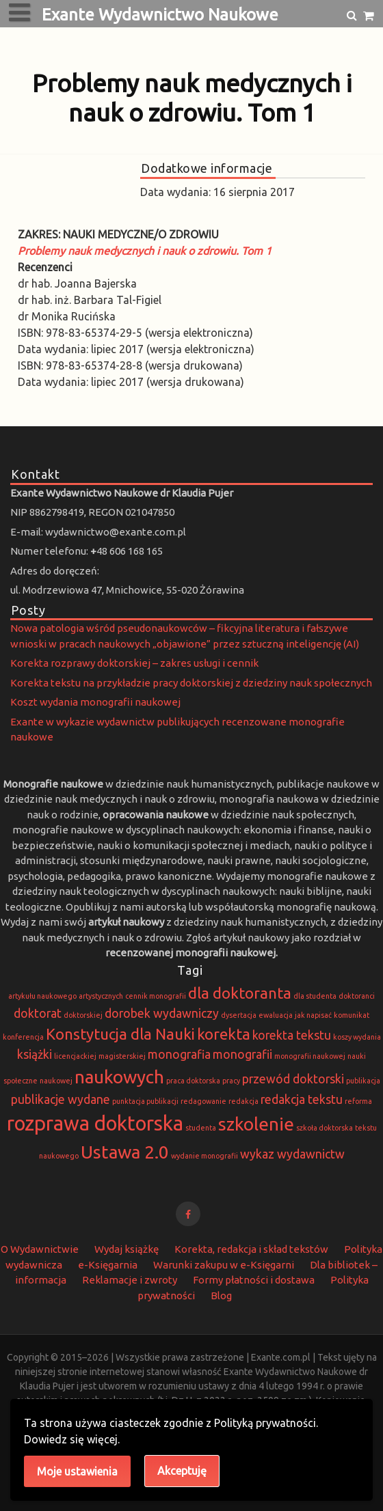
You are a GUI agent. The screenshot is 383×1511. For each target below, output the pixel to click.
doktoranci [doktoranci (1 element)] (357, 996)
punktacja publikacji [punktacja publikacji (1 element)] (145, 1101)
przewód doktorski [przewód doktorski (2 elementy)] (293, 1078)
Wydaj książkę (126, 1249)
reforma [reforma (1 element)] (358, 1101)
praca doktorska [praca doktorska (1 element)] (193, 1081)
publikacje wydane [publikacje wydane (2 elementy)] (60, 1099)
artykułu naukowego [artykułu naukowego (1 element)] (42, 996)
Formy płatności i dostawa (254, 1280)
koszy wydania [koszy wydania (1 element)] (357, 1037)
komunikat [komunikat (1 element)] (351, 1015)
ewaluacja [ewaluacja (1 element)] (276, 1015)
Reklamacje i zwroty (129, 1280)
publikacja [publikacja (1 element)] (363, 1081)
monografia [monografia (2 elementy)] (179, 1054)
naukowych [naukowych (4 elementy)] (119, 1077)
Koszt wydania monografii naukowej (95, 702)
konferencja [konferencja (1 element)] (23, 1037)
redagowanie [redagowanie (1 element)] (203, 1101)
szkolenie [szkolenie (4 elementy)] (256, 1124)
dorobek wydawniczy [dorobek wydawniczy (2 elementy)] (162, 1013)
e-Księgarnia (107, 1265)
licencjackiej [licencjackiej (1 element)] (75, 1056)
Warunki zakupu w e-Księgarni (223, 1265)
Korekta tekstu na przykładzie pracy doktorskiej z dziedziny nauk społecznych (191, 683)
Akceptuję (182, 1471)
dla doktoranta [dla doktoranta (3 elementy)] (239, 992)
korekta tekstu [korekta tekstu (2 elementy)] (291, 1035)
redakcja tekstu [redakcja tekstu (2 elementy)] (302, 1099)
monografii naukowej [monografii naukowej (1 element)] (309, 1056)
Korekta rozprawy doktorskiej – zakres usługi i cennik (134, 663)
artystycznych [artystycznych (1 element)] (101, 996)
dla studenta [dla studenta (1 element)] (314, 996)
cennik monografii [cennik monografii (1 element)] (155, 996)
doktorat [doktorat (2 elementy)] (38, 1013)
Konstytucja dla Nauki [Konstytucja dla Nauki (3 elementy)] (120, 1033)
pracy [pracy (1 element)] (231, 1081)
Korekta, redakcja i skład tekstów (251, 1249)
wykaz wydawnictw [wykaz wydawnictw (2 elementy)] (292, 1154)
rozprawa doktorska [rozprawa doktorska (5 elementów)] (95, 1123)
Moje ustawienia (77, 1471)
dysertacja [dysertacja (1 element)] (238, 1015)
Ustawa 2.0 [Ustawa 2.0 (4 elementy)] (125, 1152)
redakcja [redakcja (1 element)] (243, 1101)
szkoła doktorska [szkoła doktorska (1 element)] (324, 1128)
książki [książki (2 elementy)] (34, 1054)
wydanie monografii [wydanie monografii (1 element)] (204, 1156)
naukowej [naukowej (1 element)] (56, 1081)
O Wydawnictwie (40, 1249)
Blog (221, 1295)
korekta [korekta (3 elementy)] (223, 1033)
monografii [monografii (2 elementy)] (242, 1054)
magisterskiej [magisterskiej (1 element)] (122, 1056)
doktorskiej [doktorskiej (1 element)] (83, 1015)
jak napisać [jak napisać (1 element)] (313, 1015)
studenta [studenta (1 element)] (200, 1128)
